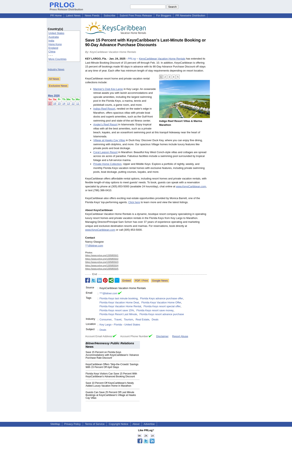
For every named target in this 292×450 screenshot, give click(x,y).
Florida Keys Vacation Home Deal (119, 302)
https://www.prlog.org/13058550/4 (101, 265)
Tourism (128, 319)
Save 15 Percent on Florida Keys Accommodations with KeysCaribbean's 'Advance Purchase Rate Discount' (112, 355)
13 (68, 103)
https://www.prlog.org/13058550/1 (101, 255)
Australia (53, 36)
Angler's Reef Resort (105, 124)
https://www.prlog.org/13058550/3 (101, 262)
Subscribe (109, 15)
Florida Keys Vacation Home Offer (161, 302)
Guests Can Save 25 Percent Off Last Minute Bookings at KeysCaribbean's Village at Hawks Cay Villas (111, 395)
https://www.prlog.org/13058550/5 (101, 269)
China (51, 51)
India (51, 40)
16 (54, 103)
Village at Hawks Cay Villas (109, 140)
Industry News (56, 69)
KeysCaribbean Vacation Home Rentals (162, 58)
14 (63, 103)
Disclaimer (162, 336)
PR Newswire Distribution (190, 15)
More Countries (57, 59)
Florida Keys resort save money (155, 310)
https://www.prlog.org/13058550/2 (101, 259)
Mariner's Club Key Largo (108, 89)
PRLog (132, 58)
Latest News (73, 15)
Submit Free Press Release (136, 15)
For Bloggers (163, 15)
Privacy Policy (72, 423)
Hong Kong (55, 44)
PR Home (56, 15)
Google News (160, 280)
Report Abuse (180, 336)
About (136, 423)
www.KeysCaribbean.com (191, 186)
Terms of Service (95, 423)
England (53, 47)
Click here (134, 202)
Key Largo (106, 324)
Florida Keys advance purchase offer (161, 298)
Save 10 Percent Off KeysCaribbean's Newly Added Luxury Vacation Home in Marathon (110, 384)
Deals (155, 319)
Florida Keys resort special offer (162, 306)
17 (50, 103)
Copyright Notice (118, 423)
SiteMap (55, 423)
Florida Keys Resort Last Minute (118, 314)
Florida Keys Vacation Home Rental (120, 306)
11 (77, 103)
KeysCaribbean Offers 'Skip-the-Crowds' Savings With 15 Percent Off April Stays (112, 366)
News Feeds (92, 15)
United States (56, 33)
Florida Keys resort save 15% (117, 310)
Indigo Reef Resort (104, 108)
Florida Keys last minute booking (119, 298)
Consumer (106, 319)
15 (59, 103)
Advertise (149, 423)
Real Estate (142, 319)
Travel (117, 319)
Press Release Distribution (66, 8)
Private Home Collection (107, 163)
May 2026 (54, 95)
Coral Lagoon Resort (105, 152)
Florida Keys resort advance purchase (162, 314)
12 (73, 103)
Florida (118, 324)
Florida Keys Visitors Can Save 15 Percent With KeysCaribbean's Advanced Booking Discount (111, 375)
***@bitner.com (94, 245)
